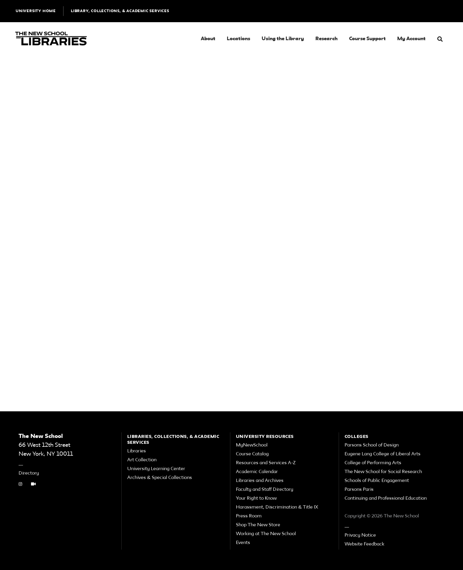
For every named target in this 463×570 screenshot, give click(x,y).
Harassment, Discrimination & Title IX (277, 507)
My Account (411, 39)
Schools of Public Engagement (377, 481)
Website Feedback (364, 544)
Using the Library (283, 39)
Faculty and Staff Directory (264, 490)
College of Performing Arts (373, 463)
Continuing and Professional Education (386, 498)
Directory (29, 473)
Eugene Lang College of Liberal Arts (382, 454)
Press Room (249, 516)
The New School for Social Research (383, 472)
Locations (238, 39)
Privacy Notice (360, 535)
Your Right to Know (256, 498)
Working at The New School (266, 534)
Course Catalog (252, 454)
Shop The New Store (258, 525)
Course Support (367, 39)
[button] (440, 39)
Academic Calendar (257, 472)
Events (243, 543)
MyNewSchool (252, 445)
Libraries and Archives (259, 481)
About (208, 39)
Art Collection (141, 460)
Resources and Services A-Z (266, 463)
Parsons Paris (359, 490)
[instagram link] (20, 484)
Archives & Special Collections (159, 478)
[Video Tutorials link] (33, 484)
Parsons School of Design (372, 445)
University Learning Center (156, 469)
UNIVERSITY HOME (36, 11)
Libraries (136, 451)
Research (326, 39)
